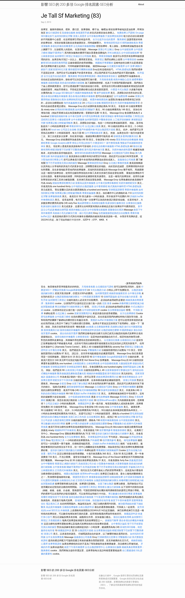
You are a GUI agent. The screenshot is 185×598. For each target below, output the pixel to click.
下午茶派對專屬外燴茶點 (106, 497)
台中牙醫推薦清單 (94, 133)
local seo (55, 129)
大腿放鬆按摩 (125, 363)
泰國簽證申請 (84, 403)
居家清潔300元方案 (58, 69)
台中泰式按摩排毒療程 (107, 183)
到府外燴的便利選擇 (122, 149)
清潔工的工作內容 (77, 417)
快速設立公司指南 (82, 56)
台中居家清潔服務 (132, 477)
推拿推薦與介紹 (51, 330)
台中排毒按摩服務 (96, 36)
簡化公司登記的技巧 (82, 143)
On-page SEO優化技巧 (64, 93)
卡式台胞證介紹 (98, 290)
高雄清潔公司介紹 (87, 463)
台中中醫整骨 (48, 463)
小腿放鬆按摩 (64, 119)
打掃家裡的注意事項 (108, 537)
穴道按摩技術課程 (114, 36)
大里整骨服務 (122, 463)
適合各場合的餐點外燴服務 (54, 96)
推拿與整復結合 (130, 377)
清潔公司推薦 (98, 306)
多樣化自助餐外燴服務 (103, 146)
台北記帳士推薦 (93, 126)
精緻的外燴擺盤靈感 (97, 373)
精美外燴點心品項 (122, 79)
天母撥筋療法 (55, 520)
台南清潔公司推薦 (74, 370)
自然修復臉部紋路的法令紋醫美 (114, 213)
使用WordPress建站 (107, 400)
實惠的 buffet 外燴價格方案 (104, 320)
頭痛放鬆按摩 (116, 477)
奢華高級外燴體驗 (123, 116)
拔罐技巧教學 (112, 520)
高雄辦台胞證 (117, 326)
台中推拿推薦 (60, 467)
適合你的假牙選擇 (69, 333)
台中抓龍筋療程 (127, 420)
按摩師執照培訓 (75, 99)
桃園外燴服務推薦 (84, 93)
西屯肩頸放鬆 (136, 413)
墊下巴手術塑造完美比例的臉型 (61, 163)
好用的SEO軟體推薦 (65, 109)
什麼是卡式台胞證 (119, 89)
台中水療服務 (78, 119)
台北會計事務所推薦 (119, 163)
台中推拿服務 (117, 407)
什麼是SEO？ (99, 143)
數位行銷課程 (52, 32)
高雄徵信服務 (68, 32)
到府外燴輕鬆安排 (128, 183)
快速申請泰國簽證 (110, 390)
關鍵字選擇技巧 (56, 52)
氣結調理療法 (84, 203)
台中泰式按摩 (74, 116)
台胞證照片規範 (85, 400)
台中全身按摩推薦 (55, 537)
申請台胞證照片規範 (105, 129)
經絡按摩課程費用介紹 (64, 183)
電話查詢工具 (57, 440)
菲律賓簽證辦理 (116, 189)
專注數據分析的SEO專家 (53, 423)
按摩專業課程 (55, 543)
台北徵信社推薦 (112, 340)
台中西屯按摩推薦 (91, 116)
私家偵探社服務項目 (115, 203)
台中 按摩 (130, 66)
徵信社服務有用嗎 (122, 517)
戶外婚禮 (94, 440)
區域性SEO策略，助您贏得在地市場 (92, 500)
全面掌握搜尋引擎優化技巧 (118, 370)
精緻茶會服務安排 (118, 293)
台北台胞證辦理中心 (95, 547)
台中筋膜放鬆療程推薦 (79, 397)
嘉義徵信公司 (52, 377)
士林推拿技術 (47, 56)
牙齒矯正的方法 (136, 467)
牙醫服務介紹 (94, 350)
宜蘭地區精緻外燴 (59, 116)
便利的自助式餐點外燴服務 (54, 417)
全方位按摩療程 (128, 313)
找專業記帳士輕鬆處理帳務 (59, 123)
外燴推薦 (64, 510)
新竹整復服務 (99, 356)
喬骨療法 (124, 397)
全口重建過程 (129, 550)
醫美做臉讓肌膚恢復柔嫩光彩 (71, 373)
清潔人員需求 (79, 36)
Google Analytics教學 (61, 143)
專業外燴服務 (131, 189)
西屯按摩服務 (48, 316)
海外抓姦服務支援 (73, 103)
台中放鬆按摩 (127, 49)
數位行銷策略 (114, 487)
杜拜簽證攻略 (89, 467)
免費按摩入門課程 (126, 32)
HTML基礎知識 (123, 69)
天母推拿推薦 (106, 79)
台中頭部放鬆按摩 (130, 52)
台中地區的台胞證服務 (82, 186)
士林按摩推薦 (93, 363)
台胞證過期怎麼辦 (110, 330)
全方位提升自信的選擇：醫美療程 (109, 39)
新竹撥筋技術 (114, 373)
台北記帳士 (61, 313)
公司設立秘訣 (52, 403)
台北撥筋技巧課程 (121, 153)
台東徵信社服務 (134, 203)
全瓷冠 (62, 383)
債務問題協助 (110, 296)
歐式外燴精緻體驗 (88, 390)
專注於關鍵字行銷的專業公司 (69, 306)
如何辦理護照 (91, 119)
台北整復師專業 (102, 326)
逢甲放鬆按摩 (103, 93)
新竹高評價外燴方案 (94, 149)
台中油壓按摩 (121, 96)
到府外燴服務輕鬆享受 (129, 103)
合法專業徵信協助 (116, 310)
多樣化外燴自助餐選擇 (61, 46)
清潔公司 (102, 49)
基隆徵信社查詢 (58, 99)
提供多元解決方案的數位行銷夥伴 (112, 433)
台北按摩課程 (94, 417)
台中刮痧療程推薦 (109, 363)
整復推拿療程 (119, 430)
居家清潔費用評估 (83, 313)
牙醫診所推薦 (59, 290)
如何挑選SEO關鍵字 (85, 109)
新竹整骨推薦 (113, 143)
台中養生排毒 (135, 293)
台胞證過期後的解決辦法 (67, 296)
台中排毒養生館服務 (97, 209)
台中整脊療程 (101, 186)
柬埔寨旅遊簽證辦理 (99, 477)
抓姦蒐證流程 (136, 460)
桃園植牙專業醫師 (104, 62)
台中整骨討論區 (119, 523)
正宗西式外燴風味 (64, 470)
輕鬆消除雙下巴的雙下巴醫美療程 (67, 149)
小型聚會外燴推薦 (106, 463)
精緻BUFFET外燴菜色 (66, 430)
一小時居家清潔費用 (90, 296)
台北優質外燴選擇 (116, 66)
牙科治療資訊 (114, 52)
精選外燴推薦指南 (99, 99)
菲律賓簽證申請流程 (91, 330)
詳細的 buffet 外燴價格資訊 (106, 443)
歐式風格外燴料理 (117, 186)
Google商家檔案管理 (76, 290)
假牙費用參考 (106, 430)
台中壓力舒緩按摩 (80, 423)
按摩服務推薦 (55, 196)
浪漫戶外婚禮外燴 (86, 129)
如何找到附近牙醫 (63, 36)
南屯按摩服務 (103, 397)
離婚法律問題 (61, 209)
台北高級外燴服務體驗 (84, 46)
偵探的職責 (53, 83)
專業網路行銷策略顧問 (107, 450)
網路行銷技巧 (71, 463)
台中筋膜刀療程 (63, 316)
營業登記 (129, 346)
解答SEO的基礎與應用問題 (54, 62)
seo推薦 (90, 326)
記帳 (139, 367)
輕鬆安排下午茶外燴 (63, 380)
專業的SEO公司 (77, 126)
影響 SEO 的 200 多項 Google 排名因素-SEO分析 (77, 4)
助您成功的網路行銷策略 (72, 83)
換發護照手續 (82, 32)
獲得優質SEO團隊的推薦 (80, 69)
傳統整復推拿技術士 (107, 76)
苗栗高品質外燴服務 (85, 183)
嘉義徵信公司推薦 (126, 159)
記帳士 (110, 49)
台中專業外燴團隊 (127, 387)
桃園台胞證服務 (71, 473)
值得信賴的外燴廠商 (70, 330)
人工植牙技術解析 (122, 119)
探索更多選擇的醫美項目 (126, 136)
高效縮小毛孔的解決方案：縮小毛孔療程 (73, 213)
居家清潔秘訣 (107, 116)
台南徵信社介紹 (128, 340)
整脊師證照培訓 (112, 42)
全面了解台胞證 (80, 383)
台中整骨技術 (129, 59)
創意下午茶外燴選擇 (121, 500)
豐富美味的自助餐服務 (127, 139)
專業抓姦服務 (89, 193)
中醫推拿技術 (105, 119)
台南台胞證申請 (86, 507)
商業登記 (99, 59)
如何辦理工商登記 (64, 56)
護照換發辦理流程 (75, 387)
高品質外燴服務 (54, 507)
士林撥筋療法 (79, 363)
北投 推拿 (107, 303)
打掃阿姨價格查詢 (129, 42)
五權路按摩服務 (70, 507)
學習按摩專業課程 (87, 76)
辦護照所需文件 (109, 103)
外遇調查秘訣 (126, 330)
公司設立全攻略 (93, 103)
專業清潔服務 (105, 56)
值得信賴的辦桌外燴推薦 (81, 497)
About (141, 4)
